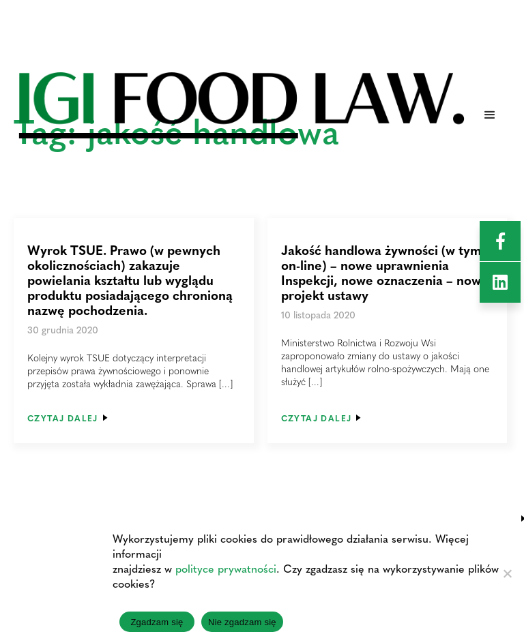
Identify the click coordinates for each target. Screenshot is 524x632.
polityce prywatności (225, 568)
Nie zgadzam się (242, 622)
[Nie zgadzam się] (507, 573)
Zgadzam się (156, 622)
